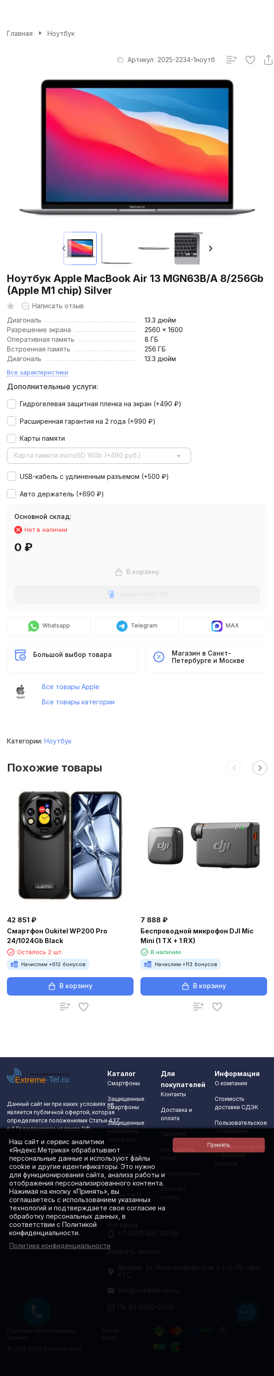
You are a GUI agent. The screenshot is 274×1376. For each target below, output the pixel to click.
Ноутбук (61, 33)
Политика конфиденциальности (60, 1245)
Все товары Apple (70, 687)
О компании (231, 1083)
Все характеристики (37, 372)
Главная (20, 33)
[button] (210, 248)
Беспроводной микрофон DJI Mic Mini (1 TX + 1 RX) (197, 935)
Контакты (173, 1094)
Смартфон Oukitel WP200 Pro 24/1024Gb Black (57, 935)
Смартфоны (123, 1083)
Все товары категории (78, 702)
